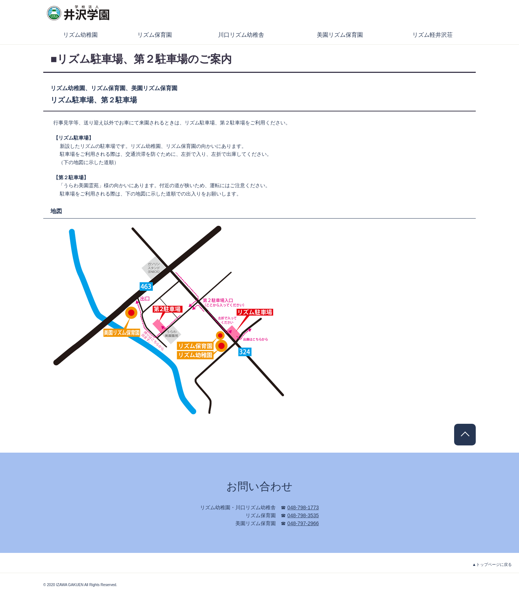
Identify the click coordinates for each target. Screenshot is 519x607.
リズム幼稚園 (80, 35)
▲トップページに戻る (492, 564)
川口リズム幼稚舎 (241, 35)
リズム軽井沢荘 (432, 35)
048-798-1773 (303, 507)
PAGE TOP (465, 434)
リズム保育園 (154, 35)
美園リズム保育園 (340, 35)
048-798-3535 (303, 515)
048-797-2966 (303, 523)
